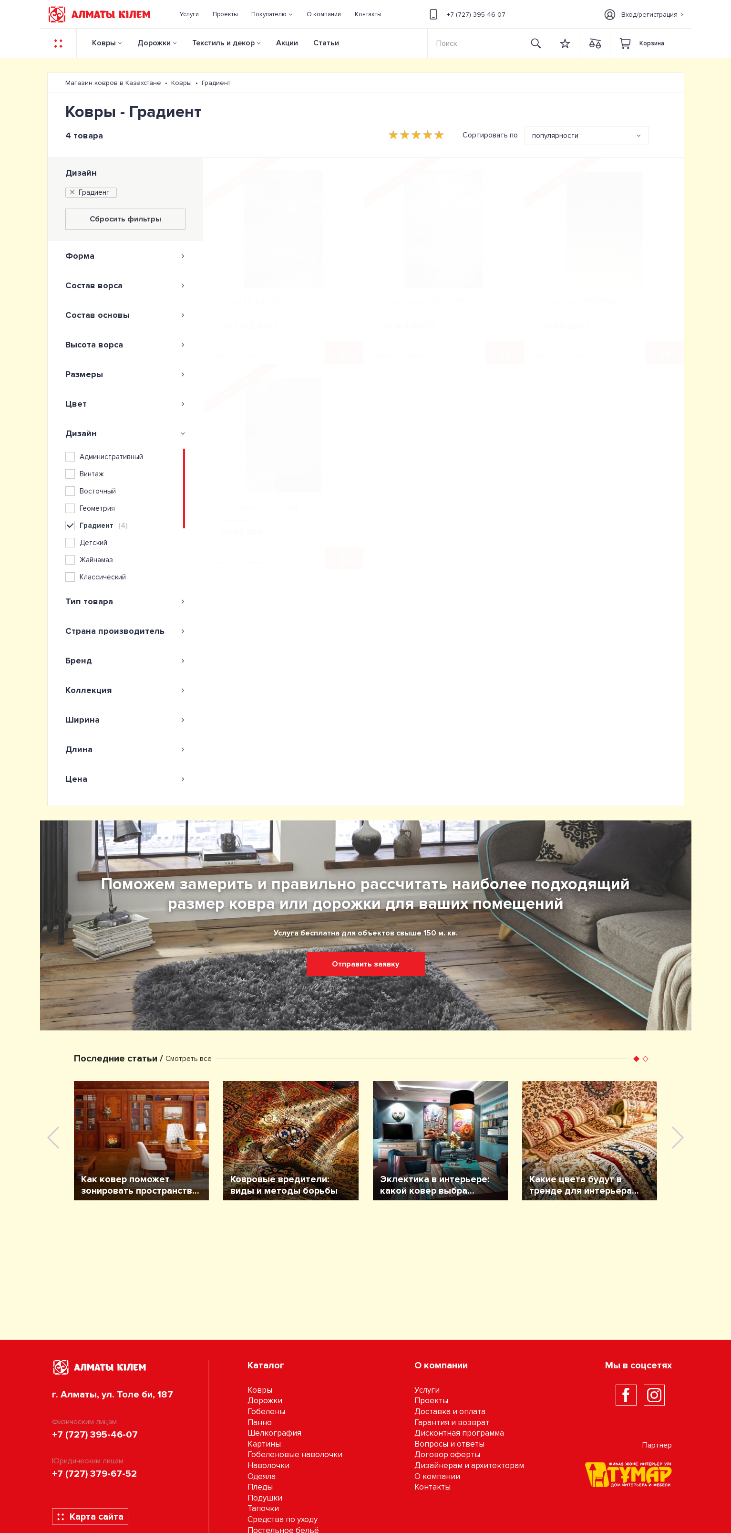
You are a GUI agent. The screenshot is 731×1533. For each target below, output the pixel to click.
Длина (125, 749)
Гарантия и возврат (451, 1423)
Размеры (125, 374)
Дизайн (81, 173)
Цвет (125, 404)
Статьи (326, 43)
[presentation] (53, 1137)
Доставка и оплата (449, 1412)
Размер (255, 356)
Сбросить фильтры (125, 219)
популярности (555, 135)
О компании (437, 1476)
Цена (125, 779)
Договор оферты (447, 1454)
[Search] (475, 43)
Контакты (432, 1487)
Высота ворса (125, 344)
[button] (272, 14)
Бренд (125, 660)
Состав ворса (125, 285)
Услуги (427, 1390)
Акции (287, 43)
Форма (125, 256)
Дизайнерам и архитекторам (469, 1465)
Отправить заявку (365, 964)
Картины (264, 1444)
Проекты (431, 1401)
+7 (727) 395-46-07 (465, 14)
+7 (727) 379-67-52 (94, 1474)
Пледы (260, 1487)
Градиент (89, 192)
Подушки (264, 1498)
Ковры (104, 43)
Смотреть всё (188, 1058)
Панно (259, 1423)
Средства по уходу (282, 1519)
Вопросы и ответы (449, 1444)
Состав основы (125, 315)
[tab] (125, 256)
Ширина (125, 719)
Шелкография (274, 1433)
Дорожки (154, 43)
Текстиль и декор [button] (223, 43)
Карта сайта (90, 1516)
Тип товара (125, 601)
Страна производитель (125, 631)
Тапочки (263, 1508)
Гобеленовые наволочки (294, 1454)
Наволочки (268, 1465)
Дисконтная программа (459, 1433)
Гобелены (266, 1412)
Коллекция (125, 690)
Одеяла (261, 1476)
